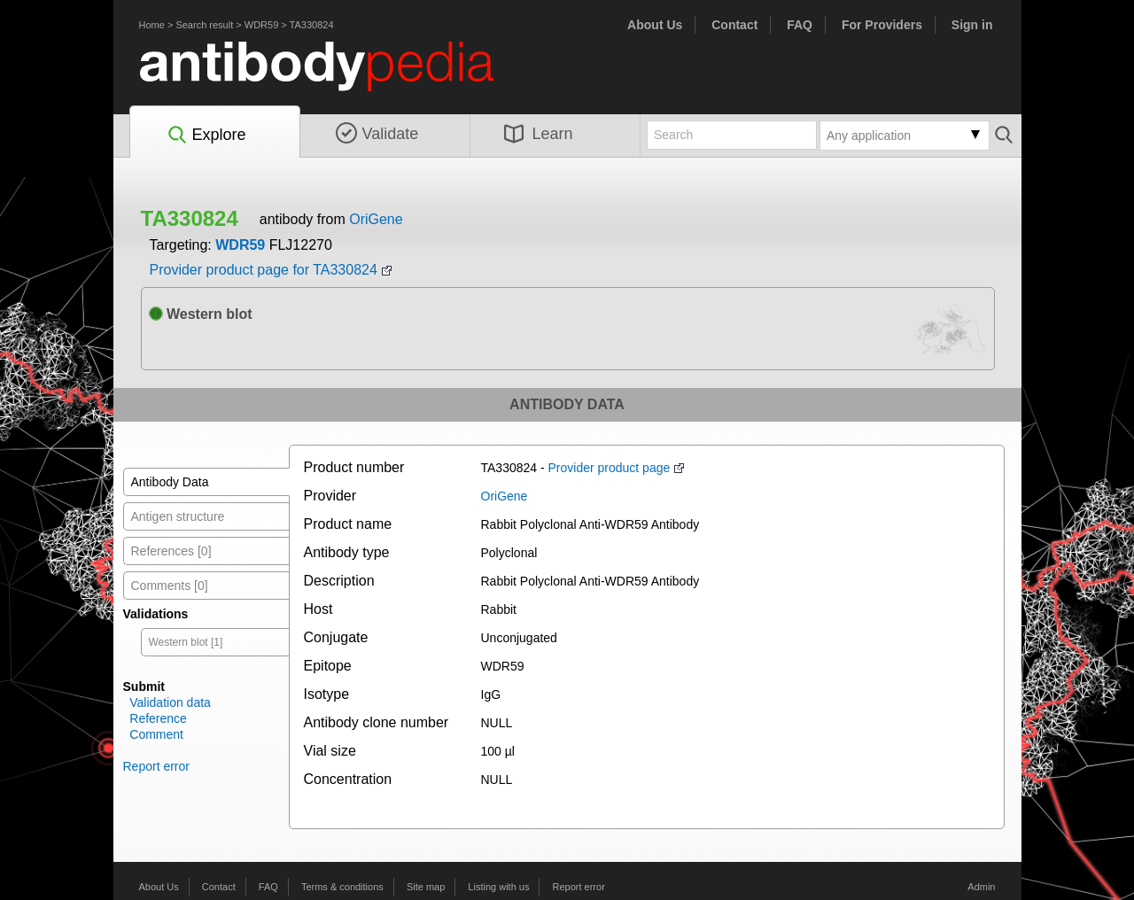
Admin (981, 886)
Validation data (170, 702)
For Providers (882, 25)
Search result (204, 24)
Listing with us (498, 886)
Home (152, 24)
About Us (654, 25)
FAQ (799, 25)
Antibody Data (170, 482)
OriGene (375, 219)
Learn (538, 134)
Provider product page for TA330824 (263, 269)
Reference (158, 718)
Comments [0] (169, 585)
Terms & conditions (342, 886)
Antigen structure (178, 516)
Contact (734, 25)
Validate (377, 134)
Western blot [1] (186, 642)
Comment (156, 734)
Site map (426, 886)
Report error (156, 766)
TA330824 (312, 24)
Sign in (972, 25)
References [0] (171, 551)
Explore (206, 135)
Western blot (200, 314)
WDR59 (262, 24)
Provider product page (609, 468)
